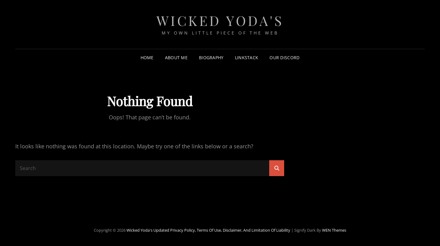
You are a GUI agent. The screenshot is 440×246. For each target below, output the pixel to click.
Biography (211, 57)
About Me (176, 57)
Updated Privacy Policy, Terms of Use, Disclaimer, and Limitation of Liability (221, 230)
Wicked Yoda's (220, 20)
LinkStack (246, 57)
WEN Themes (334, 230)
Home (147, 57)
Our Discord (284, 57)
